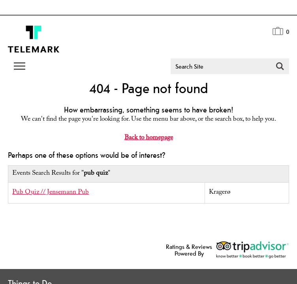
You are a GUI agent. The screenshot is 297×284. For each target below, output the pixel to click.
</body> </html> (148, 142)
